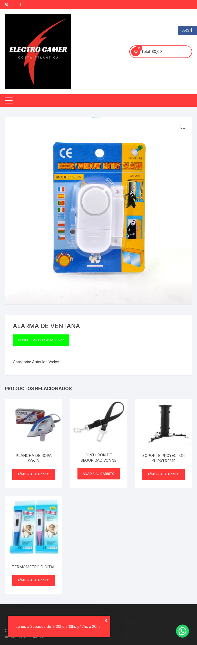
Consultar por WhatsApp (41, 340)
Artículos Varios (45, 361)
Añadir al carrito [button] (33, 474)
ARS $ (185, 30)
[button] (183, 126)
